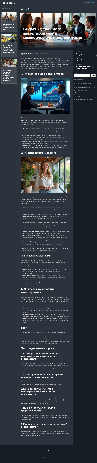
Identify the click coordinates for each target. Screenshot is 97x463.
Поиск (75, 73)
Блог (92, 2)
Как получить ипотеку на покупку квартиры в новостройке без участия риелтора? (8, 75)
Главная (87, 2)
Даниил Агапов (27, 46)
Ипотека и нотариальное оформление (85, 87)
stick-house (9, 3)
